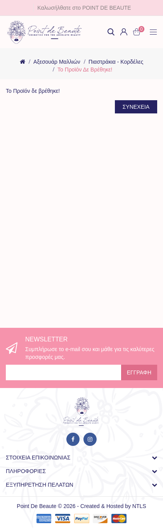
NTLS (139, 506)
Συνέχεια (136, 107)
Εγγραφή (139, 372)
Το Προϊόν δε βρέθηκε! (84, 69)
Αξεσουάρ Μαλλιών (56, 62)
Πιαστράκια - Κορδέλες (115, 62)
